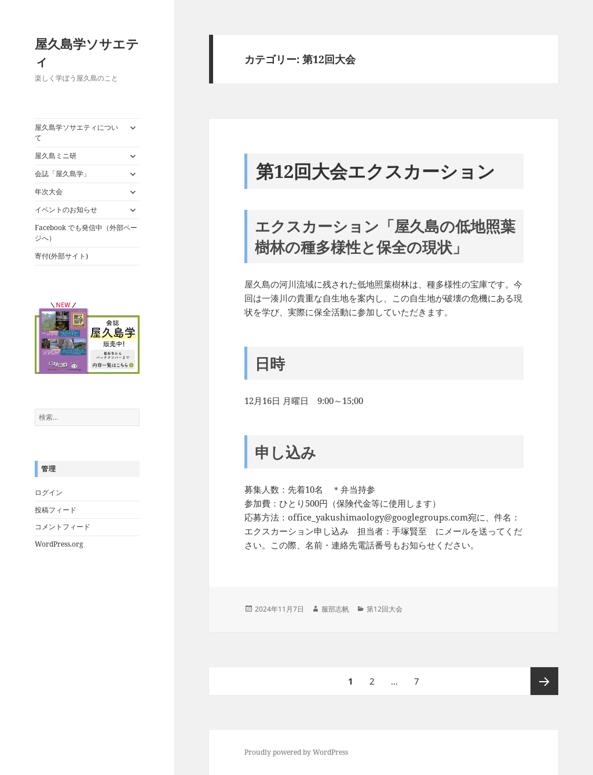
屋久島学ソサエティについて (76, 132)
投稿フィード (55, 510)
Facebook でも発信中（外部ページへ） (86, 233)
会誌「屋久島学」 (62, 174)
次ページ (544, 681)
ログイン (49, 492)
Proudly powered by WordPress (296, 752)
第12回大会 (384, 609)
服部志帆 (335, 609)
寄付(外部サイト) (61, 256)
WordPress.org (59, 544)
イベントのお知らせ (66, 209)
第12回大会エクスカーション (375, 171)
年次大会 (49, 192)
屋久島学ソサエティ (87, 52)
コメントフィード (62, 527)
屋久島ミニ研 (55, 156)
